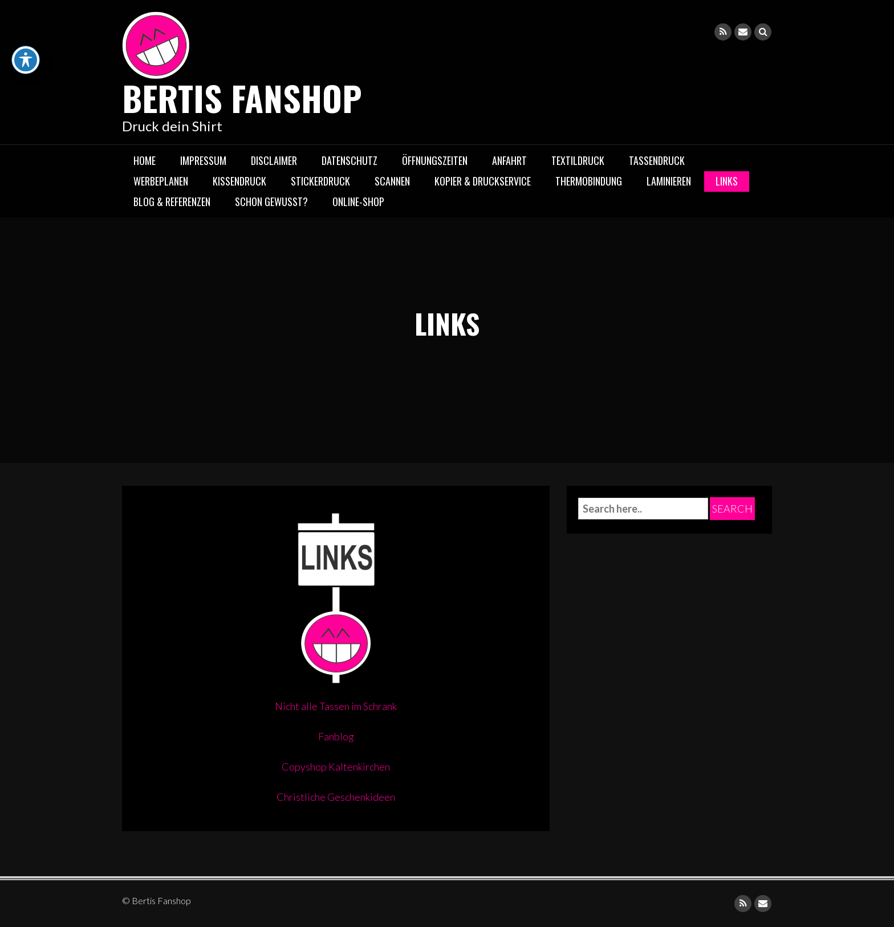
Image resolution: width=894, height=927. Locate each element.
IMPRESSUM (203, 160)
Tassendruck (657, 160)
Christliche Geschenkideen (336, 797)
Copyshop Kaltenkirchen (336, 766)
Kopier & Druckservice (482, 181)
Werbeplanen (160, 181)
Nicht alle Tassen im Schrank (336, 706)
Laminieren (669, 181)
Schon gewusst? (271, 201)
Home (144, 160)
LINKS (727, 181)
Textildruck (577, 160)
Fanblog (336, 736)
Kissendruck (239, 181)
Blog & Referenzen (171, 201)
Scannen (392, 181)
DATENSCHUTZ (349, 160)
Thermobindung (588, 181)
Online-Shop (358, 201)
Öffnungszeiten (435, 160)
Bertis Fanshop (242, 97)
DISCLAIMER (274, 160)
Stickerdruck (320, 181)
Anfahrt (509, 160)
